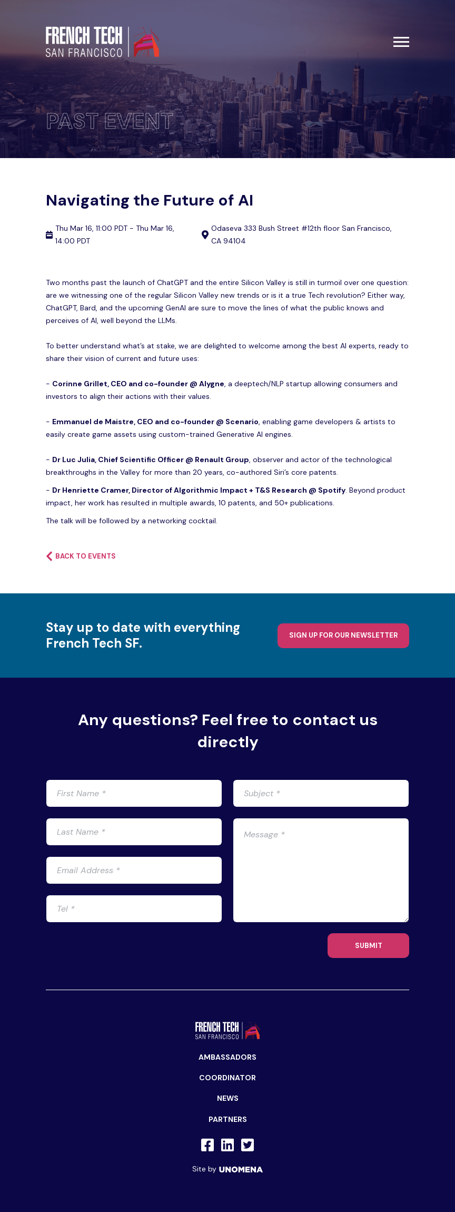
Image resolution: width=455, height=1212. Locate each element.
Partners (228, 1119)
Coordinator (227, 1077)
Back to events (81, 556)
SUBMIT (368, 945)
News (228, 1098)
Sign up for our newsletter (343, 635)
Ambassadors (227, 1057)
